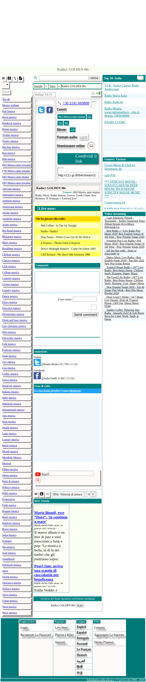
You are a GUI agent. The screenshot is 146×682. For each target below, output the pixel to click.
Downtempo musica (13, 314)
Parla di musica (10, 481)
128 (73, 129)
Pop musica (8, 111)
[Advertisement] (73, 32)
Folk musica (9, 344)
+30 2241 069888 (76, 103)
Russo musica (9, 529)
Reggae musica (10, 511)
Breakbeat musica (12, 248)
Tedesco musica (11, 588)
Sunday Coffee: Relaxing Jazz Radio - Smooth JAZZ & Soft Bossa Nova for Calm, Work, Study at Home (124, 315)
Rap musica (8, 153)
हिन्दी (80, 667)
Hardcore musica (11, 385)
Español (82, 632)
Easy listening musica (14, 326)
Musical (6, 463)
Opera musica (9, 475)
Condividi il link (86, 158)
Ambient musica (11, 200)
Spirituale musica (11, 564)
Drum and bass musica (14, 320)
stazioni (60, 642)
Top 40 (6, 99)
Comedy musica (11, 278)
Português (83, 638)
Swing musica (10, 576)
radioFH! (110, 175)
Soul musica (9, 553)
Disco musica (9, 302)
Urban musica (9, 600)
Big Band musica (11, 230)
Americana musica (12, 206)
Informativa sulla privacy (100, 679)
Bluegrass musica (11, 236)
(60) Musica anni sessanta (16, 165)
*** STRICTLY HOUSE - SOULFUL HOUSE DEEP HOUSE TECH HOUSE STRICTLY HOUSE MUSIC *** (122, 189)
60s (89, 116)
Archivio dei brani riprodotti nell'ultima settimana (67, 598)
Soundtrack (8, 559)
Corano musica (10, 284)
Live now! (61, 627)
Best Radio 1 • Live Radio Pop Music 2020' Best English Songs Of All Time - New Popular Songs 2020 (124, 233)
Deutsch (82, 655)
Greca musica (9, 379)
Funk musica (9, 356)
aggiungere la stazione (109, 635)
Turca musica (9, 594)
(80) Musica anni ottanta (15, 176)
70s (60, 123)
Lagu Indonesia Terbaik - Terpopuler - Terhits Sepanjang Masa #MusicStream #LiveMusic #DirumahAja (124, 222)
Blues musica (9, 242)
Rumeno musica (11, 523)
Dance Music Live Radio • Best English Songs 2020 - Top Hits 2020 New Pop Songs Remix (124, 260)
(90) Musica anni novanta (16, 182)
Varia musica (9, 606)
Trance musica (10, 141)
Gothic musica (10, 373)
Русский (82, 643)
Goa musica (8, 367)
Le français (84, 649)
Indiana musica (10, 391)
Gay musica (8, 362)
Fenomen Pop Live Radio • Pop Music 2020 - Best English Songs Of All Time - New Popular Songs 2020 (124, 243)
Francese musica (11, 350)
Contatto (99, 627)
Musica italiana (10, 105)
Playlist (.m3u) (64, 635)
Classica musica (11, 260)
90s (66, 123)
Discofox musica (11, 308)
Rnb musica (8, 159)
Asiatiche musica (11, 218)
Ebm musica (9, 332)
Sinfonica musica (11, 582)
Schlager (7, 541)
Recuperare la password (36, 635)
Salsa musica (9, 535)
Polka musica (9, 493)
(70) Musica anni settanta (16, 171)
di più (80, 605)
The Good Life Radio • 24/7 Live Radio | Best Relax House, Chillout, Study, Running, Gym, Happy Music (124, 280)
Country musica (11, 290)
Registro (75, 390)
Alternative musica (12, 194)
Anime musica (10, 212)
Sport (5, 570)
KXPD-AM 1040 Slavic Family (124, 209)
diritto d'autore (104, 642)
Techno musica (10, 135)
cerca (94, 78)
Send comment (85, 315)
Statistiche (41, 351)
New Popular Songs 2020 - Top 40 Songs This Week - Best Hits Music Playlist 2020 (124, 290)
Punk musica (9, 505)
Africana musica (11, 188)
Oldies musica (10, 469)
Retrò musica (9, 517)
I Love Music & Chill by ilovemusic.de (119, 167)
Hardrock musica (11, 123)
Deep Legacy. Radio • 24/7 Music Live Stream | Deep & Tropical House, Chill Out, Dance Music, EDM (123, 302)
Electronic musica (12, 338)
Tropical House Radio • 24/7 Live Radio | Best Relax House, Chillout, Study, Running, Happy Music (124, 270)
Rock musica (9, 117)
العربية (81, 660)
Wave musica (9, 612)
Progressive (8, 499)
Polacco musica (10, 487)
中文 (80, 672)
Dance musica (10, 296)
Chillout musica (11, 254)
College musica (10, 272)
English (81, 626)
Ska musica (8, 547)
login (24, 627)
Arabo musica (9, 224)
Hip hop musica (10, 147)
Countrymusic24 (114, 202)
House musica (10, 129)
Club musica (9, 266)
